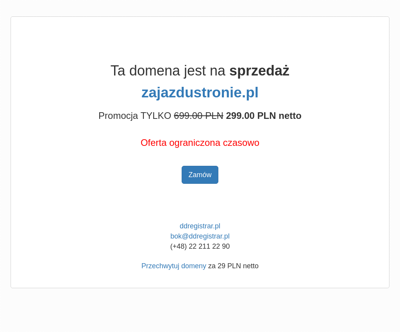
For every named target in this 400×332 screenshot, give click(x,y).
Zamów (199, 175)
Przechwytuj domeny (173, 266)
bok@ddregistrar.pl (199, 236)
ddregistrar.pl (200, 226)
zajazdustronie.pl (200, 92)
